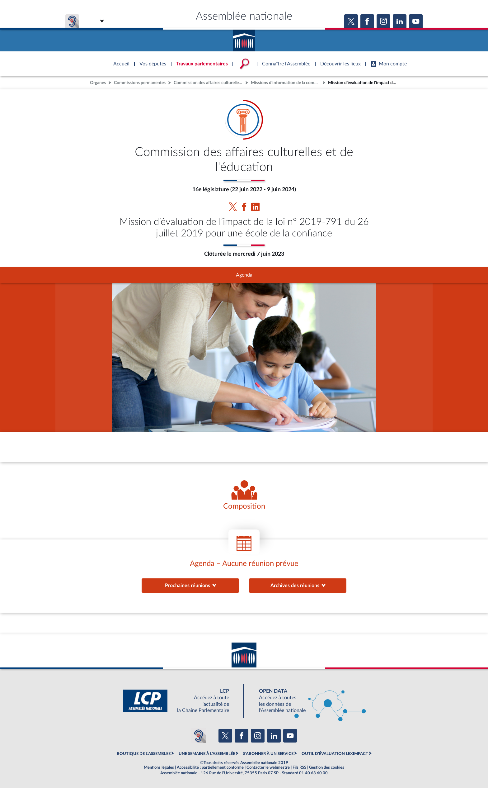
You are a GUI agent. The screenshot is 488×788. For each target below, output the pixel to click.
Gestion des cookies (326, 767)
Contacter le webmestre (268, 767)
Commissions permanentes (140, 82)
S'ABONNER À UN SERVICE (268, 754)
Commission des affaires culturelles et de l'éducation (209, 82)
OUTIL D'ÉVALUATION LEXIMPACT (335, 754)
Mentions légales (159, 767)
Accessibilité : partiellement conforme (210, 767)
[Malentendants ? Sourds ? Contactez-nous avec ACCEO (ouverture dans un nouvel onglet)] (198, 735)
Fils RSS (299, 767)
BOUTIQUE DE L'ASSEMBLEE (144, 754)
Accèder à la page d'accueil (244, 38)
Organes (98, 82)
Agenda (244, 275)
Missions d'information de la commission (286, 82)
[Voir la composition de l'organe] (244, 496)
